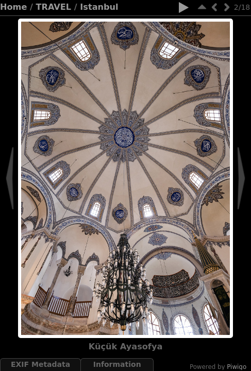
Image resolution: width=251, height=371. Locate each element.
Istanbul (99, 7)
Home (13, 7)
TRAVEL (54, 7)
